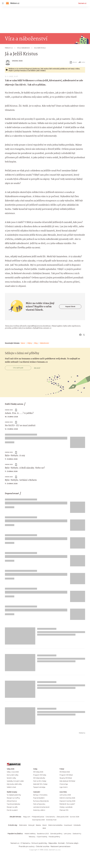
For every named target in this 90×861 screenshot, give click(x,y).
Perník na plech (12, 810)
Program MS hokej (39, 775)
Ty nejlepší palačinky (14, 795)
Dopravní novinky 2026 (67, 801)
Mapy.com (26, 817)
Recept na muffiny (13, 798)
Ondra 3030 (17, 61)
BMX (44, 828)
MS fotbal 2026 (65, 772)
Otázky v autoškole (66, 807)
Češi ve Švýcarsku (39, 804)
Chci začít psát (18, 368)
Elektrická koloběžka (55, 825)
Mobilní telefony (30, 833)
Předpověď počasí (38, 817)
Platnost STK (64, 810)
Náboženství (44, 343)
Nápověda (53, 843)
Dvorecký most (51, 820)
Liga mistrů (64, 787)
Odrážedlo (77, 825)
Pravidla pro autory (27, 846)
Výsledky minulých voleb (15, 781)
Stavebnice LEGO (43, 833)
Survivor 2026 (74, 817)
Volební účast (11, 787)
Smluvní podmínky (39, 843)
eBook (73, 62)
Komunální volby (12, 775)
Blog (36, 343)
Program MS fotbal (66, 775)
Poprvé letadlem (39, 798)
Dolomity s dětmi (39, 810)
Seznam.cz (82, 3)
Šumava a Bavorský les (41, 801)
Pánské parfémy (54, 837)
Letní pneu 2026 (65, 795)
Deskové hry (77, 833)
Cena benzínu (50, 817)
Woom (44, 825)
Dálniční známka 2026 (67, 798)
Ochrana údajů (72, 843)
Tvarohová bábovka (13, 804)
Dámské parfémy (56, 833)
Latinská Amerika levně (41, 807)
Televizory (32, 837)
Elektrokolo (23, 825)
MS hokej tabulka (39, 778)
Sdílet (81, 62)
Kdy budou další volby (14, 784)
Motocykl (31, 825)
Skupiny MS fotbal (66, 778)
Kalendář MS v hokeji (40, 784)
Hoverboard (68, 825)
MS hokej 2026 (38, 772)
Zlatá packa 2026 (62, 817)
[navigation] (3, 3)
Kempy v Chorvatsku (40, 795)
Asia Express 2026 (38, 820)
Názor (23, 343)
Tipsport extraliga (39, 787)
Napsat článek (70, 306)
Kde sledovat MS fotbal (67, 781)
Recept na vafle (12, 807)
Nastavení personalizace (60, 846)
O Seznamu (25, 843)
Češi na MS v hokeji (39, 781)
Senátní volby (11, 778)
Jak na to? (37, 368)
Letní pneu (67, 833)
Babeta (38, 825)
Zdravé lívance (12, 801)
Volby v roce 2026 (13, 772)
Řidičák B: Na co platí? (67, 804)
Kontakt (61, 843)
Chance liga (64, 784)
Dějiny (29, 343)
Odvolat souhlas (42, 846)
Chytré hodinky (42, 837)
